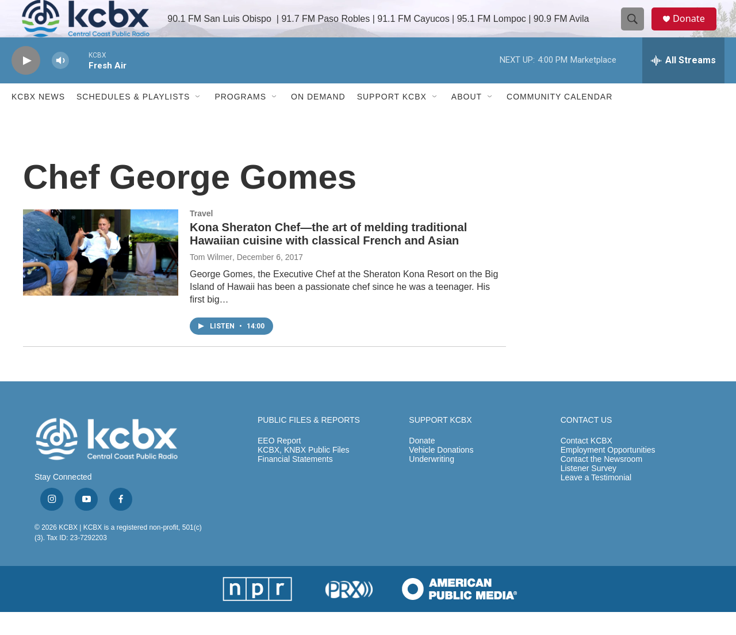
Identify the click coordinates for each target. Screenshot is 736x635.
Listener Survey (588, 491)
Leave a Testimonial (596, 500)
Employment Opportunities (608, 473)
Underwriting (431, 482)
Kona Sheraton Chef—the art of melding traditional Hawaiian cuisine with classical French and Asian (328, 257)
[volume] (60, 84)
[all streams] (683, 83)
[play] (26, 83)
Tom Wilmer (211, 280)
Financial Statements (295, 482)
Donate (695, 30)
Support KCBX (392, 119)
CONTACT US (586, 443)
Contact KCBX (586, 464)
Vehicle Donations (441, 473)
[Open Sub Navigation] (198, 119)
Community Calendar (559, 119)
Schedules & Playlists (133, 119)
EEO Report (279, 464)
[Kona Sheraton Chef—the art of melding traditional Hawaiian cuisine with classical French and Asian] (100, 275)
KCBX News (38, 119)
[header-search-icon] (637, 30)
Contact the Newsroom (601, 482)
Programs (240, 119)
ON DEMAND (318, 119)
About (466, 119)
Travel (201, 236)
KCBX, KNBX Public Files (304, 473)
